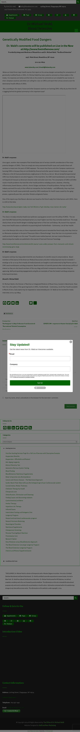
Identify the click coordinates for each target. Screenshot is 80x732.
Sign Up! (40, 383)
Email (12, 354)
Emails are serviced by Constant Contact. (24, 377)
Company (14, 364)
